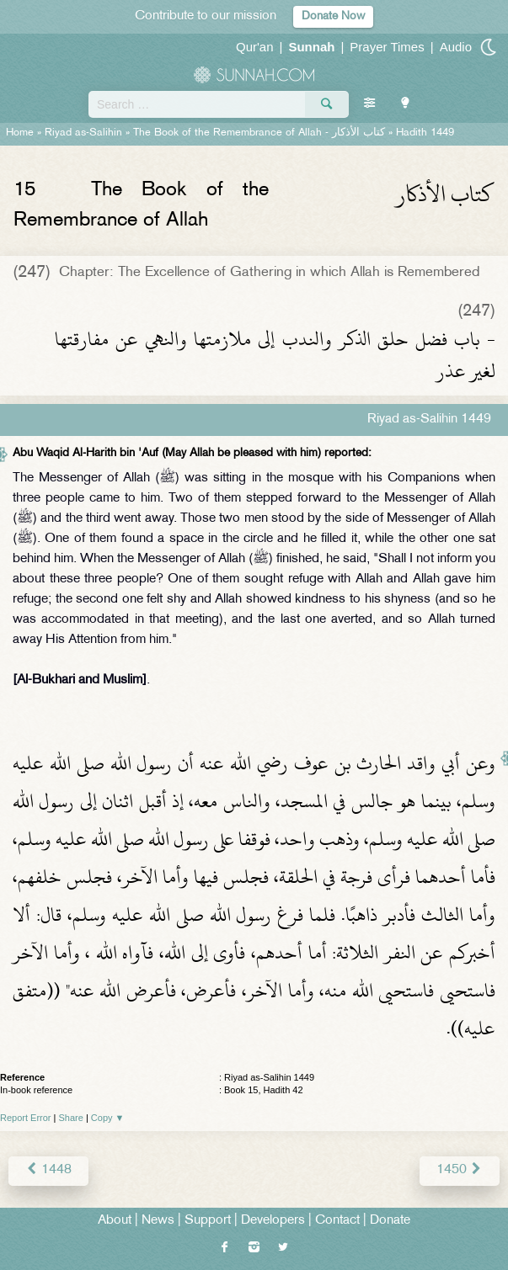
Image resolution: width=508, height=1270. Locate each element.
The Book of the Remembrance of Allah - (259, 133)
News (158, 1220)
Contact (337, 1220)
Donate (390, 1220)
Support (207, 1220)
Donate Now (333, 16)
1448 (48, 1170)
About (114, 1220)
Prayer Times (387, 47)
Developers (273, 1220)
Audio (456, 47)
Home (20, 133)
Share (71, 1118)
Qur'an (255, 47)
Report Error (25, 1118)
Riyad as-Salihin (83, 133)
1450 (459, 1170)
